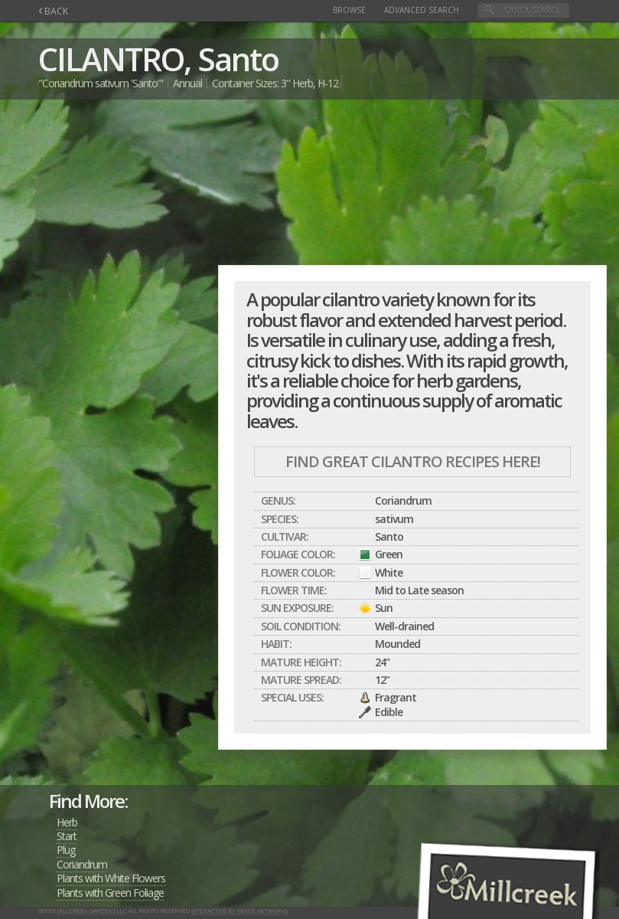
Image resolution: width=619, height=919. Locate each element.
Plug (66, 849)
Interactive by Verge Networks (239, 911)
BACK (53, 11)
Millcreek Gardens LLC (92, 911)
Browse (349, 10)
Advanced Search (421, 10)
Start (67, 836)
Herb (67, 822)
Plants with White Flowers (111, 878)
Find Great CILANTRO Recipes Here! (412, 461)
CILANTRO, (114, 58)
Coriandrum (82, 864)
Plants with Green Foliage (110, 892)
